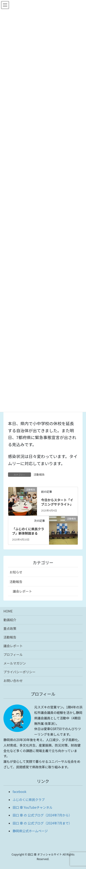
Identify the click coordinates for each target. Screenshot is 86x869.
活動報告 (39, 474)
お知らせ (16, 572)
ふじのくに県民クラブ (29, 799)
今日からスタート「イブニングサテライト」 (57, 502)
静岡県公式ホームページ (30, 831)
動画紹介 (9, 619)
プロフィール (13, 654)
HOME (8, 611)
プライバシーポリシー (19, 672)
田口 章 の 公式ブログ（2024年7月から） (42, 815)
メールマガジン (14, 663)
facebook (19, 791)
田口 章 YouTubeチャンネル (33, 807)
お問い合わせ (13, 680)
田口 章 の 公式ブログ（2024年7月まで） (42, 823)
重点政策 (9, 628)
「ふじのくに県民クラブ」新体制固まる (28, 531)
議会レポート (22, 591)
